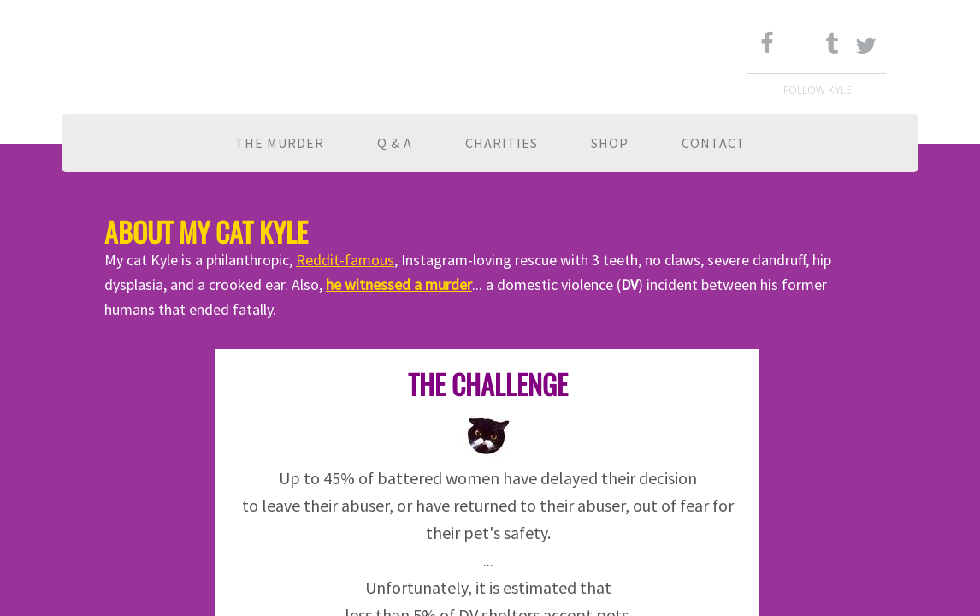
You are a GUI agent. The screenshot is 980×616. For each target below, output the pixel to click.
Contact (714, 142)
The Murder (279, 142)
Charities (501, 142)
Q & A (394, 142)
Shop (610, 142)
